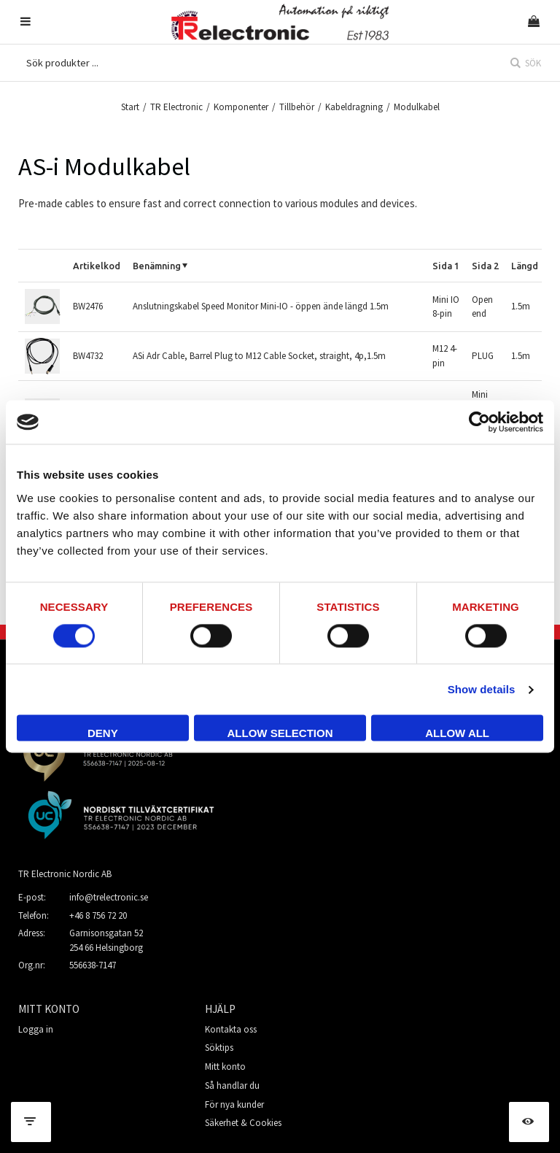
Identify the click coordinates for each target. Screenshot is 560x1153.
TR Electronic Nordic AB (65, 874)
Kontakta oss (231, 1029)
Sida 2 (485, 266)
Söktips (219, 1047)
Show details (482, 689)
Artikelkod (96, 266)
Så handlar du (232, 1085)
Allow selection (279, 734)
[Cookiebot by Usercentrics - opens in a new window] (479, 422)
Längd (524, 266)
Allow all (457, 734)
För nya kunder (234, 1104)
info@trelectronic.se (108, 897)
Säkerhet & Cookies (243, 1123)
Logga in (35, 1029)
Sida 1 (445, 266)
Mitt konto (225, 1066)
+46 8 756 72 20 (98, 915)
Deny (103, 734)
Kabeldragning (354, 107)
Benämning (157, 266)
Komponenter (241, 107)
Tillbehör (296, 107)
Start (130, 107)
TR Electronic (176, 107)
